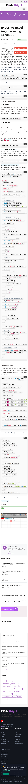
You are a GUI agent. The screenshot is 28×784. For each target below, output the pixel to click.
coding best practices (7, 678)
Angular (15, 13)
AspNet (4, 668)
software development (7, 673)
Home (5, 13)
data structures (17, 678)
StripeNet (5, 686)
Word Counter (18, 732)
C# (8, 668)
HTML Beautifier (18, 720)
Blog (10, 13)
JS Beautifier (17, 723)
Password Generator (5, 736)
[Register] (25, 1)
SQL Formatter (18, 725)
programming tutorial (7, 681)
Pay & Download (20, 52)
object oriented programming (9, 683)
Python (15, 758)
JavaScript (16, 754)
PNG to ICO (3, 748)
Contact (2, 725)
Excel (10, 64)
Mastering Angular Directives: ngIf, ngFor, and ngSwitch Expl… (14, 629)
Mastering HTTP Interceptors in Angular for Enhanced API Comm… (14, 645)
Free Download (20, 48)
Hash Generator (4, 740)
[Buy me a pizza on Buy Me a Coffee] (14, 596)
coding (20, 676)
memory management (7, 676)
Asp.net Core (3, 760)
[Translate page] (21, 1)
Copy (25, 74)
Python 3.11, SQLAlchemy (19, 763)
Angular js (3, 756)
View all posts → (11, 540)
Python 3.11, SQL (17, 761)
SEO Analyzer (4, 732)
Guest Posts (3, 730)
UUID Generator (4, 745)
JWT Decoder (3, 743)
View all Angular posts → (7, 656)
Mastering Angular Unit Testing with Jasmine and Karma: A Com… (13, 634)
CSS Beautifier (18, 721)
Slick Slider (19, 683)
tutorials (15, 681)
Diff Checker (17, 727)
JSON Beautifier (18, 718)
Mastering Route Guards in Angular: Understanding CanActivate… (13, 651)
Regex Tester (18, 728)
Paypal (15, 676)
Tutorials (3, 721)
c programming (6, 670)
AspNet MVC (21, 668)
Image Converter (4, 747)
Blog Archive (3, 720)
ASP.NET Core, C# (4, 761)
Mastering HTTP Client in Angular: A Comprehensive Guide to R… (13, 640)
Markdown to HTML (19, 730)
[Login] (23, 1)
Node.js (15, 756)
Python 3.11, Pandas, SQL (19, 760)
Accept (6, 774)
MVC (20, 673)
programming (14, 668)
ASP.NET (3, 758)
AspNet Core (13, 670)
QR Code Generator (5, 738)
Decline (13, 774)
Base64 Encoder (4, 741)
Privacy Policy (4, 727)
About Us (3, 723)
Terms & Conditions (5, 728)
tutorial (15, 673)
